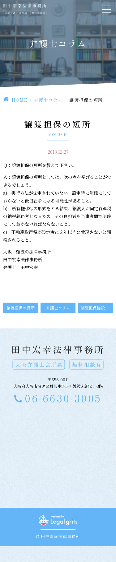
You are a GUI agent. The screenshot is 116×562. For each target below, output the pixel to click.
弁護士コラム (48, 100)
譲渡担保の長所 (20, 308)
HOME (19, 100)
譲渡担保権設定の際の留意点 (97, 308)
